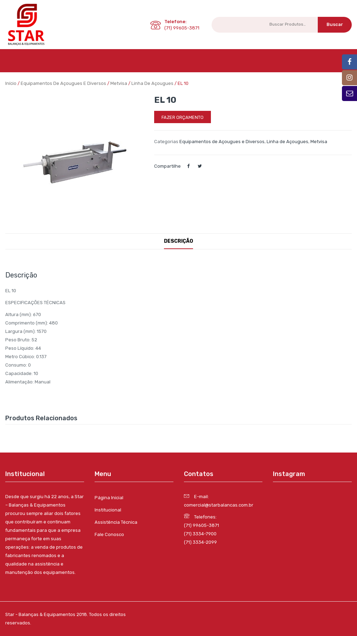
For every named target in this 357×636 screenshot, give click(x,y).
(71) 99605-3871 (201, 525)
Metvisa (118, 83)
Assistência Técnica (116, 522)
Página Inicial (109, 497)
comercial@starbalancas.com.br (218, 505)
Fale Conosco (109, 534)
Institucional (108, 510)
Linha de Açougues (152, 83)
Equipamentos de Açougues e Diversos (63, 83)
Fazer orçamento (183, 117)
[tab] (178, 241)
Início (10, 83)
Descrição (178, 241)
